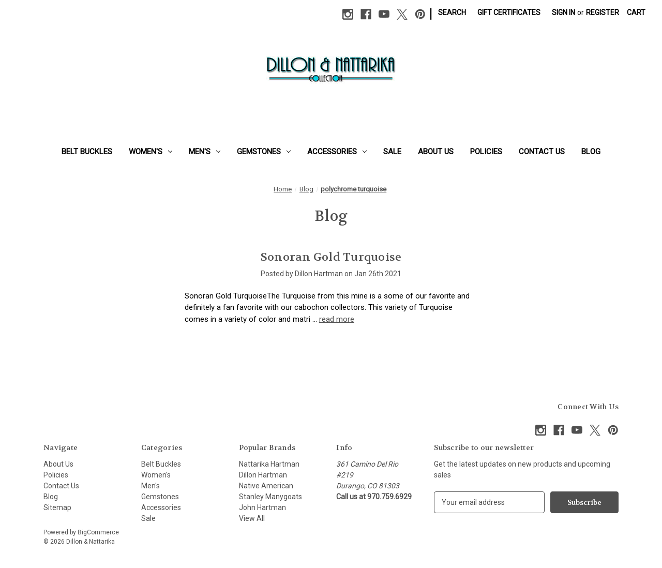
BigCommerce (98, 532)
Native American (266, 486)
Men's (204, 151)
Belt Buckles (87, 151)
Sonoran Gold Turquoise (331, 257)
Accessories (337, 151)
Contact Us (542, 151)
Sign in (563, 12)
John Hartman (262, 507)
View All (252, 518)
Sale (392, 151)
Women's (150, 151)
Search (452, 12)
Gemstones (264, 151)
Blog (590, 151)
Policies (486, 151)
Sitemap (57, 507)
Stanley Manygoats (270, 496)
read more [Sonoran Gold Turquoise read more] (336, 319)
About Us (436, 151)
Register (602, 12)
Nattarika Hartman (269, 464)
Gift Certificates (508, 12)
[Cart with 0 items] (636, 12)
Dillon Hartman (263, 475)
